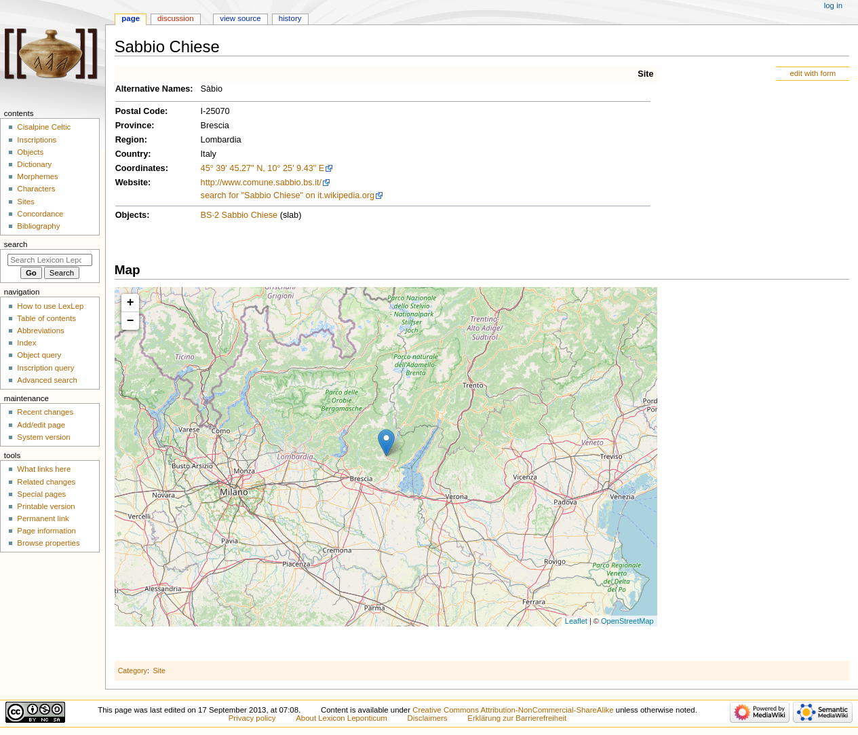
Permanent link (43, 518)
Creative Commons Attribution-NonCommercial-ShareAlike (512, 710)
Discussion (175, 18)
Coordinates (140, 168)
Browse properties (48, 543)
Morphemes (37, 176)
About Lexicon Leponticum (341, 718)
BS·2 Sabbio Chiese (239, 215)
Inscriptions (36, 140)
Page (130, 18)
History (290, 18)
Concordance (40, 214)
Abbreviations (40, 330)
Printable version (46, 506)
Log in (833, 5)
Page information (46, 531)
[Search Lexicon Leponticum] (49, 260)
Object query (39, 355)
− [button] (130, 321)
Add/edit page (41, 425)
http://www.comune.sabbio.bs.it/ (261, 182)
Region (129, 140)
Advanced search (47, 380)
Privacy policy (252, 718)
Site (645, 74)
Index (26, 343)
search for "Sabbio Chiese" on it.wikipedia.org (288, 195)
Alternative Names (153, 89)
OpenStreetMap (627, 621)
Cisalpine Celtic (44, 127)
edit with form (812, 73)
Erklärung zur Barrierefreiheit (516, 718)
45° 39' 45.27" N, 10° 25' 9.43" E (263, 168)
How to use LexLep (50, 306)
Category (132, 670)
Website (131, 182)
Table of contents (46, 318)
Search (16, 244)
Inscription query (45, 368)
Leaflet (576, 621)
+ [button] (130, 303)
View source (240, 18)
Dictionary (34, 164)
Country (132, 154)
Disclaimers (428, 718)
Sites (25, 201)
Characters (36, 189)
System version (43, 437)
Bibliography (38, 226)
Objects (131, 215)
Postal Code (140, 111)
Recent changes (45, 412)
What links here (44, 469)
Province (133, 125)
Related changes (46, 482)
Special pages (41, 494)
